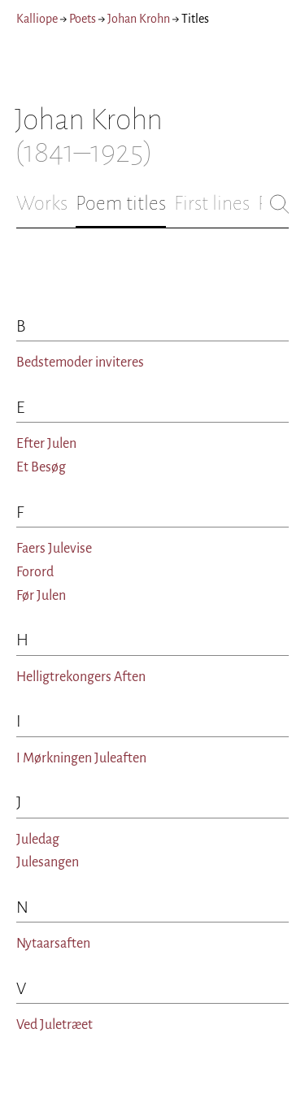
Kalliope (37, 18)
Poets (82, 18)
